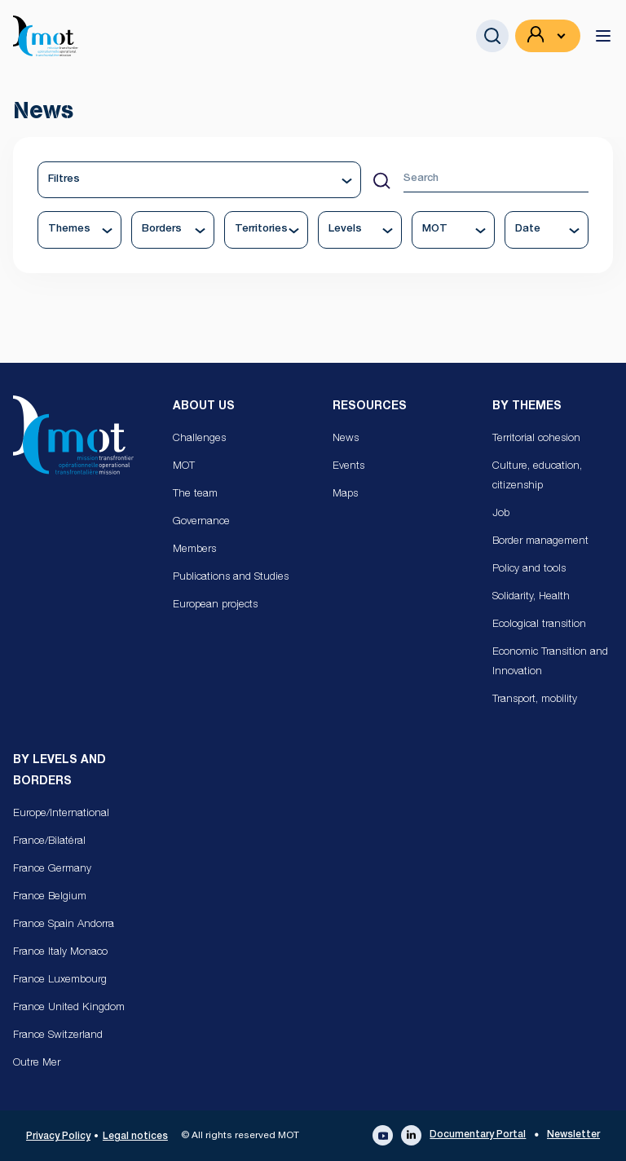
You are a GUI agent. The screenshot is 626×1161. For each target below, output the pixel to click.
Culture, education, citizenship (537, 476)
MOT (184, 466)
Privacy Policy (58, 1136)
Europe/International (61, 814)
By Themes (527, 407)
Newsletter (573, 1135)
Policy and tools (529, 569)
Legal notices (135, 1136)
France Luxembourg (60, 980)
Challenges (199, 439)
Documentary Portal (478, 1135)
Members (194, 550)
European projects (215, 605)
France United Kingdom (69, 1008)
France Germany (52, 869)
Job (500, 514)
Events (348, 466)
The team (195, 494)
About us (204, 407)
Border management (540, 541)
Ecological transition (539, 625)
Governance (201, 522)
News (346, 439)
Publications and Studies (231, 577)
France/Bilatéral (49, 842)
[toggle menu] (603, 36)
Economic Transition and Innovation (550, 662)
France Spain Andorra (63, 925)
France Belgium (49, 897)
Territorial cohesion (536, 439)
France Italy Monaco (60, 952)
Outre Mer (36, 1063)
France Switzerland (58, 1036)
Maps (345, 494)
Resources (370, 407)
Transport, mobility (534, 700)
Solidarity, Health (531, 597)
